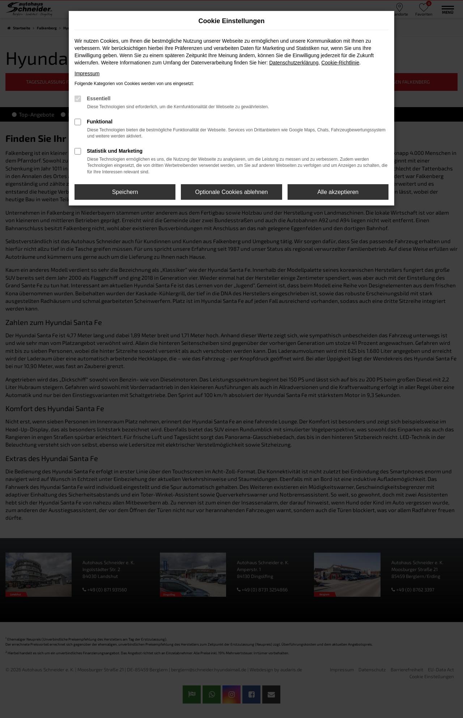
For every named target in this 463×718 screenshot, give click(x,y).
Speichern (125, 192)
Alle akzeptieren (337, 192)
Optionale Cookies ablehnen (231, 192)
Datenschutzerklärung (293, 63)
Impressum (87, 73)
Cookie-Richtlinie (340, 63)
